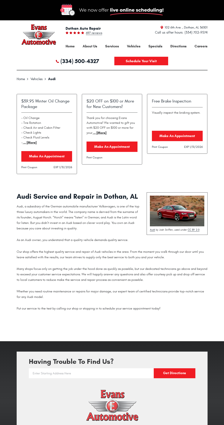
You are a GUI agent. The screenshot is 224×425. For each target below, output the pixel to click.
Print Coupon (29, 167)
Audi (52, 79)
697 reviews (94, 33)
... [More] (30, 142)
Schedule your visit (141, 61)
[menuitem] (70, 46)
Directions (178, 46)
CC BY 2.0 (193, 229)
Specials (155, 46)
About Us (90, 46)
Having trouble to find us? (71, 361)
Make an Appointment (47, 156)
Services (112, 46)
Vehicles (134, 46)
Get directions (174, 373)
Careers (201, 46)
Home (70, 46)
